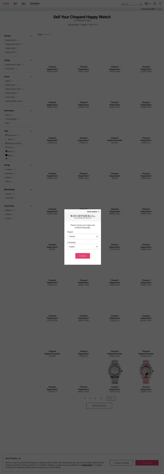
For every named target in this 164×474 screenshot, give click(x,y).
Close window (93, 211)
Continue (82, 256)
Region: (70, 232)
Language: (71, 242)
